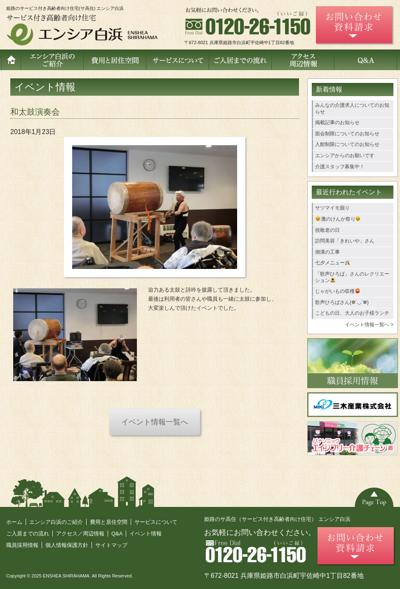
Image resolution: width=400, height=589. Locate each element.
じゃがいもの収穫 (337, 291)
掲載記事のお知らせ (337, 122)
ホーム (14, 522)
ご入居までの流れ (27, 533)
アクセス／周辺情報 (80, 533)
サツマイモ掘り (332, 208)
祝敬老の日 (327, 230)
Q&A (116, 533)
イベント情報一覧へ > (369, 324)
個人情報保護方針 (66, 545)
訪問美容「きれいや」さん (344, 241)
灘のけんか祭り (338, 219)
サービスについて (155, 522)
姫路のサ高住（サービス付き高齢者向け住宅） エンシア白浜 (277, 519)
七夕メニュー (332, 263)
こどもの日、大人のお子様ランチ (352, 313)
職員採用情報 (22, 545)
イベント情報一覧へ (154, 422)
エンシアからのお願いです (344, 155)
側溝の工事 (327, 252)
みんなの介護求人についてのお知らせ (352, 108)
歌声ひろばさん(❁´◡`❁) (342, 302)
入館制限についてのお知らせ (347, 144)
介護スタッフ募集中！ (340, 167)
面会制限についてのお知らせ (347, 134)
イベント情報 (145, 533)
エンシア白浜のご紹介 (56, 522)
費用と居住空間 (108, 522)
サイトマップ (111, 545)
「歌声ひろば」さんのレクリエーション (352, 277)
